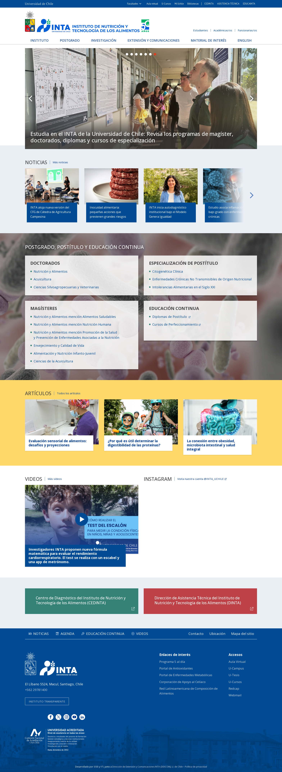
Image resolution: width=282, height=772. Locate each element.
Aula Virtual (237, 662)
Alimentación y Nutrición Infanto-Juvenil (64, 353)
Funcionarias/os (247, 30)
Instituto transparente (47, 701)
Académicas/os (222, 30)
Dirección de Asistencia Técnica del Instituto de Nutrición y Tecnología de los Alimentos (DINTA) (197, 600)
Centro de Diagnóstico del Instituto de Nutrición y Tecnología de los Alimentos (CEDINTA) (81, 600)
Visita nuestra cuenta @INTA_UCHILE (200, 479)
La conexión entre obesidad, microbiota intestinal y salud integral (211, 445)
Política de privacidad (196, 766)
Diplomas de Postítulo (170, 316)
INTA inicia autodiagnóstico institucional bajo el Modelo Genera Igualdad (167, 212)
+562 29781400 (36, 690)
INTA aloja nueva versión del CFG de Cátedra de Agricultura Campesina (50, 212)
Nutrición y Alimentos (50, 271)
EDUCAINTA (249, 3)
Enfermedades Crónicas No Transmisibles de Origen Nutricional (202, 279)
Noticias (41, 633)
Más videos (55, 479)
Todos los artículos (68, 393)
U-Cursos (166, 3)
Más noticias (60, 162)
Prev (30, 98)
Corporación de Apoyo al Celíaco (182, 682)
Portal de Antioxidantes (176, 668)
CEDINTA (209, 3)
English (245, 40)
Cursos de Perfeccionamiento (175, 324)
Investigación (103, 40)
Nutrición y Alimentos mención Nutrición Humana (72, 324)
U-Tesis (234, 675)
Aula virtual (152, 3)
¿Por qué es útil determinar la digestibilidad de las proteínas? (134, 443)
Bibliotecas (193, 3)
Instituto (39, 40)
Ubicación (217, 633)
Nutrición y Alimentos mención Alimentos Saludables (75, 316)
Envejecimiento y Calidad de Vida (59, 345)
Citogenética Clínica (167, 271)
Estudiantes (200, 30)
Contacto (196, 633)
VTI (102, 766)
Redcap (234, 688)
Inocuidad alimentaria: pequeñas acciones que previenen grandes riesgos (108, 212)
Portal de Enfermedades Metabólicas (185, 675)
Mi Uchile (179, 3)
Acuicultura (42, 279)
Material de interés (208, 40)
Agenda (67, 633)
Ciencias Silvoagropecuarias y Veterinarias (66, 287)
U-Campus (236, 668)
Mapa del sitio (242, 633)
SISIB (96, 766)
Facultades (132, 3)
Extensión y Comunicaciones (153, 40)
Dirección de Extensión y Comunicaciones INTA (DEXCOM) (141, 766)
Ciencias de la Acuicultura (53, 361)
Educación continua (105, 633)
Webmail (235, 695)
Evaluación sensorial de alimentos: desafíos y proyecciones (58, 443)
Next (251, 98)
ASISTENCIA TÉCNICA (228, 3)
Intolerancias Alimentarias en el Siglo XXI (183, 287)
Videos (142, 633)
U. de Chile (177, 766)
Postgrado (70, 40)
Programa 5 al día (172, 662)
